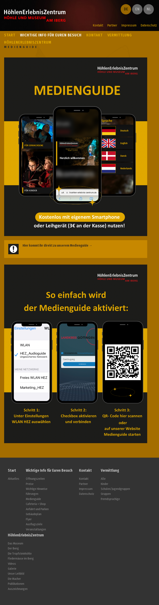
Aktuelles (13, 479)
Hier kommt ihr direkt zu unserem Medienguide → (57, 245)
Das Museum (15, 543)
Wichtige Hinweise (36, 489)
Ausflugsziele (34, 524)
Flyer (29, 519)
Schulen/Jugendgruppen (115, 489)
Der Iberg (13, 548)
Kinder (104, 484)
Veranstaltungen (36, 529)
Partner (112, 25)
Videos (12, 564)
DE (126, 9)
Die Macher (14, 579)
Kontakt (98, 25)
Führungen (32, 494)
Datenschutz (149, 25)
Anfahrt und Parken (37, 509)
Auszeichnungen (18, 589)
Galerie (12, 568)
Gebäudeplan (33, 514)
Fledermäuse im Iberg (21, 558)
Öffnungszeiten (35, 479)
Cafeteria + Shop (36, 504)
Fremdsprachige (110, 499)
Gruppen (106, 494)
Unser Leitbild (16, 573)
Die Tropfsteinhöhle (20, 553)
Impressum (128, 25)
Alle (103, 479)
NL (149, 9)
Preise (30, 484)
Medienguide (33, 499)
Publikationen (16, 584)
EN (137, 9)
